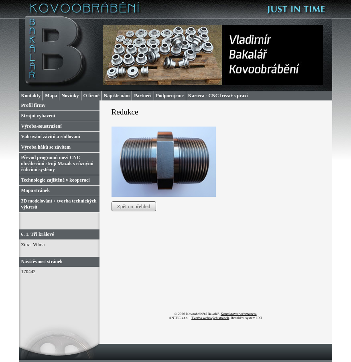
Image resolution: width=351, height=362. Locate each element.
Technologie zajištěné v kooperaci (55, 180)
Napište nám (117, 95)
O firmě (91, 95)
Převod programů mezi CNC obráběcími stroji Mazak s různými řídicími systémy (57, 163)
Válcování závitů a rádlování (50, 136)
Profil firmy (33, 105)
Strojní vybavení (38, 116)
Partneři (142, 95)
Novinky (70, 95)
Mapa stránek (35, 190)
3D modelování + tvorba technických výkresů (59, 204)
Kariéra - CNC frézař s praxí (218, 95)
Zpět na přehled (133, 206)
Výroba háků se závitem (46, 147)
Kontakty (31, 95)
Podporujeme (170, 95)
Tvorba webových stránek (210, 318)
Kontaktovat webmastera (239, 314)
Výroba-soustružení (41, 126)
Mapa (51, 95)
